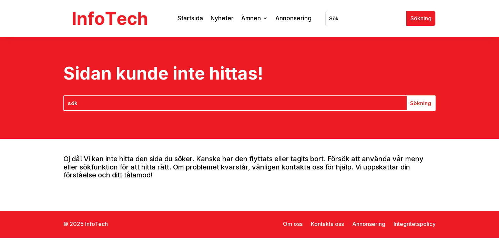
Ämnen (251, 18)
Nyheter (222, 18)
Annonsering (293, 18)
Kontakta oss (327, 223)
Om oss (293, 223)
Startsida (190, 18)
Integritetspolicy (415, 223)
